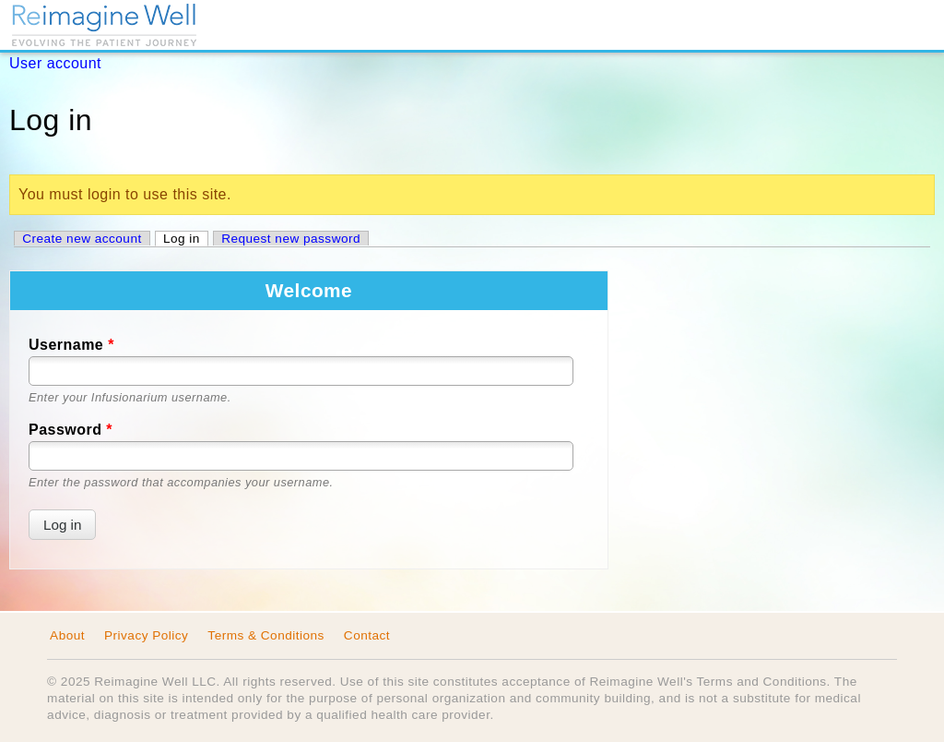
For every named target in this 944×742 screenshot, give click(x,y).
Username (71, 345)
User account (55, 63)
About (67, 635)
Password (70, 429)
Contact (367, 635)
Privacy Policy (146, 635)
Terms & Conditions (265, 635)
